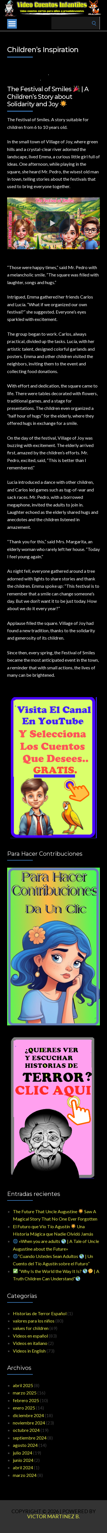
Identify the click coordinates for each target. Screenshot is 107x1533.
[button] (53, 222)
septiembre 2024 (30, 1437)
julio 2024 (22, 1452)
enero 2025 (24, 1407)
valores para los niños (33, 1320)
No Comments (56, 80)
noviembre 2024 (29, 1422)
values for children (70, 74)
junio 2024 (23, 1460)
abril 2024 (23, 1467)
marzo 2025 (25, 1392)
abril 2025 (23, 1385)
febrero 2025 (26, 1400)
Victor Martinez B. (53, 1516)
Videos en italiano (30, 1343)
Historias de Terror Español (39, 1313)
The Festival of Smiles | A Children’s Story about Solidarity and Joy (47, 96)
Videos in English (22, 80)
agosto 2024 (25, 1445)
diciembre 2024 (28, 1415)
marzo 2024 (25, 1475)
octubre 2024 (26, 1430)
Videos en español (30, 1335)
